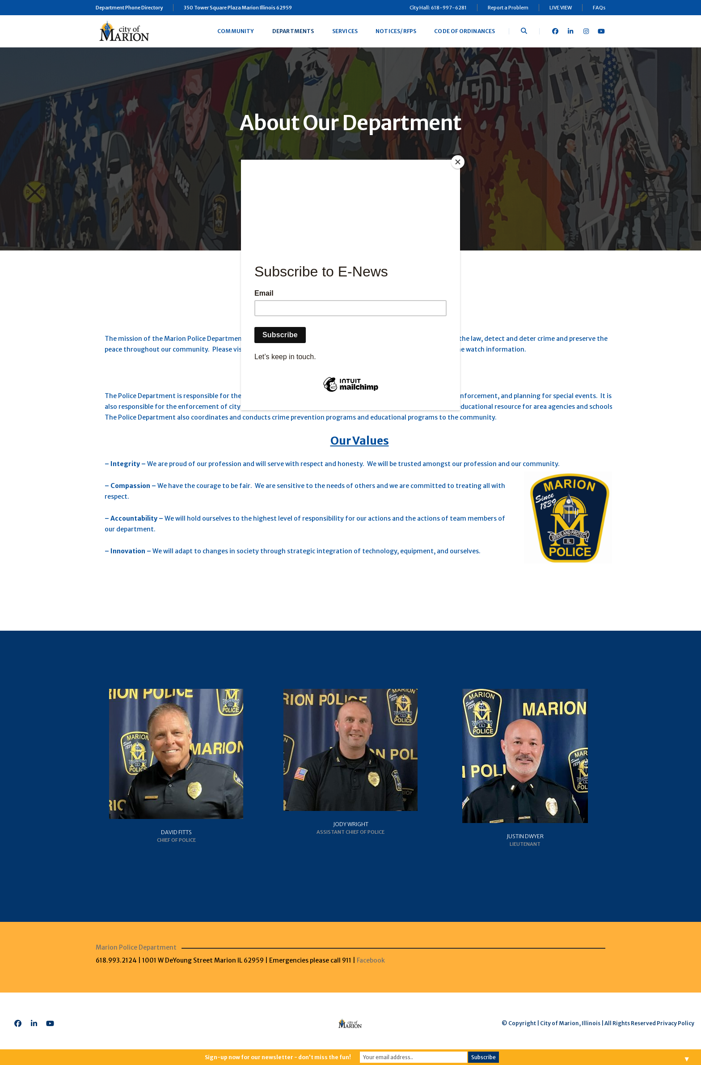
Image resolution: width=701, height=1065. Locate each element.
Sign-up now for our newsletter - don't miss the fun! (278, 1057)
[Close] (458, 162)
